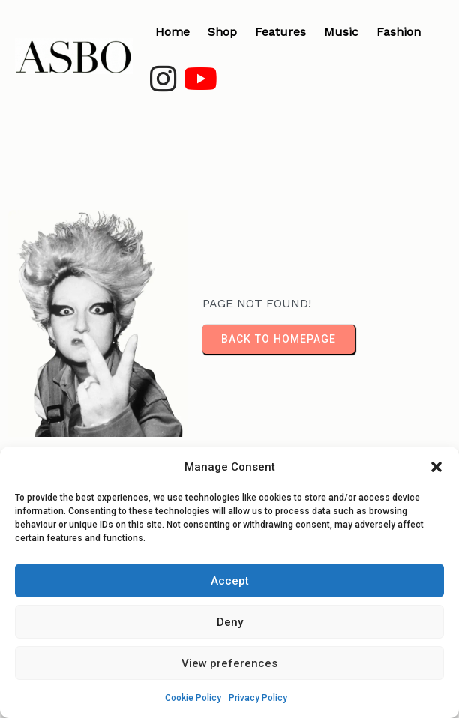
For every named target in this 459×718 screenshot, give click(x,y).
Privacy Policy (258, 698)
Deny (230, 622)
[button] (436, 466)
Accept (230, 581)
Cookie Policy (193, 698)
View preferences (230, 663)
